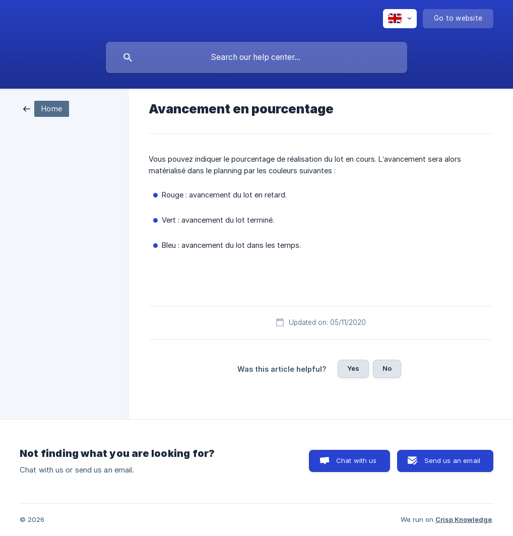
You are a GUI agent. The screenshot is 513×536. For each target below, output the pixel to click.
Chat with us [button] (356, 460)
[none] (400, 18)
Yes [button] (353, 368)
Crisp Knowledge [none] (463, 519)
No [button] (387, 368)
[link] (46, 108)
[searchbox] (256, 57)
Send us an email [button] (452, 460)
